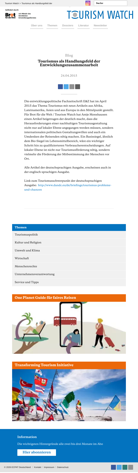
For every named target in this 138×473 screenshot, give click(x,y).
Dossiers (67, 29)
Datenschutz (63, 468)
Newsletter (100, 29)
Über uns (36, 29)
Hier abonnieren (37, 453)
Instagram (87, 3)
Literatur (83, 29)
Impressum (49, 468)
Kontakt (37, 468)
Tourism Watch (12, 3)
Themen (52, 29)
